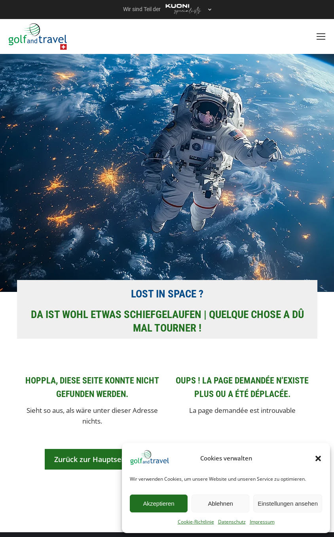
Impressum (262, 521)
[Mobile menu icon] (321, 36)
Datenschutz (232, 521)
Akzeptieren (158, 503)
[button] (318, 458)
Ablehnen (220, 503)
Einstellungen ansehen (288, 503)
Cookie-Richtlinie (196, 521)
